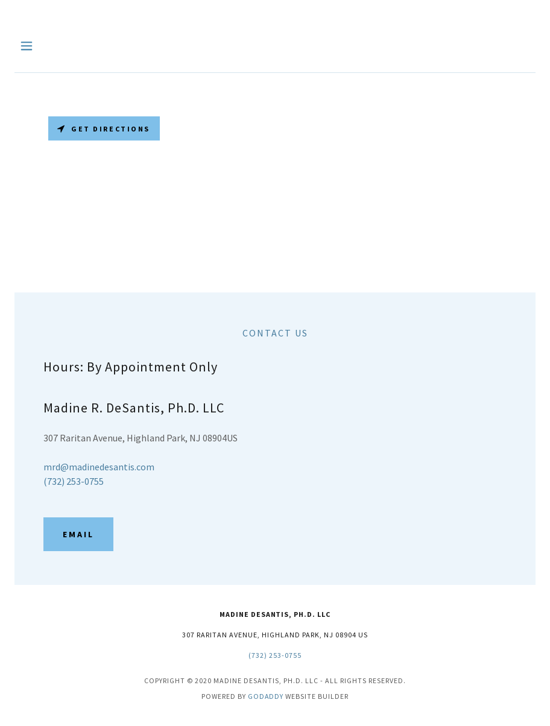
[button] (41, 46)
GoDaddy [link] (266, 696)
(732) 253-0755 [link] (73, 481)
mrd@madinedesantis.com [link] (98, 467)
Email (78, 534)
